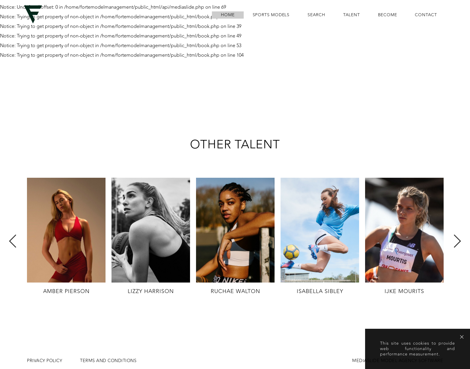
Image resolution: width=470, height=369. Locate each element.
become (387, 15)
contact (426, 15)
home (227, 15)
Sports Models (271, 15)
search (316, 15)
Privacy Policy (44, 361)
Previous (13, 241)
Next (457, 241)
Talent (351, 15)
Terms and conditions (108, 361)
